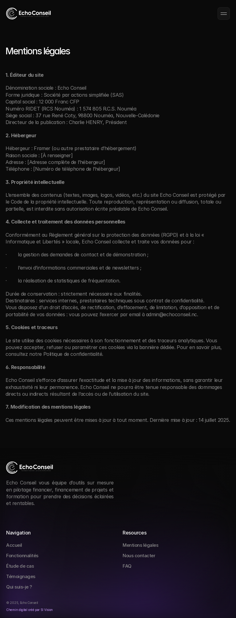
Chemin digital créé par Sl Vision (29, 610)
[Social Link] (10, 515)
